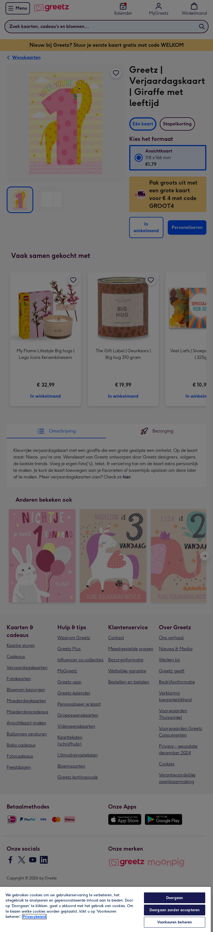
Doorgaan (174, 898)
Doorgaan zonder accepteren (174, 910)
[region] (105, 909)
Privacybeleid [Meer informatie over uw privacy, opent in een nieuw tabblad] (34, 917)
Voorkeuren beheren (174, 922)
